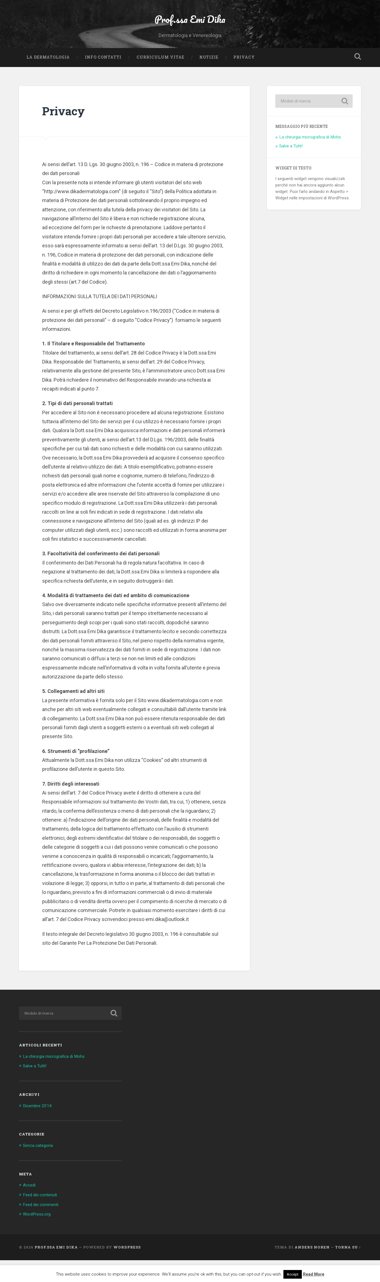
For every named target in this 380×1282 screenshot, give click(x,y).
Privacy (244, 79)
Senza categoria (40, 1168)
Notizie (208, 79)
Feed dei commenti (43, 1226)
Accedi (30, 1207)
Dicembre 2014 (39, 1128)
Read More (313, 1274)
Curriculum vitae (160, 79)
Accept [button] (292, 1274)
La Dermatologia (48, 79)
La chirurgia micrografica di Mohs (310, 159)
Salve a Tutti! (291, 168)
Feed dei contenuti (42, 1217)
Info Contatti (103, 79)
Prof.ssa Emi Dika (190, 29)
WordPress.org (39, 1236)
